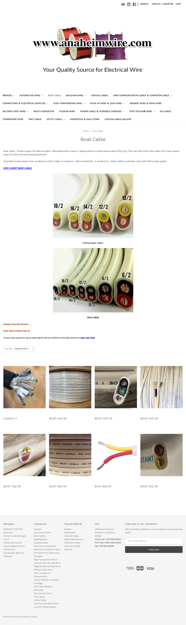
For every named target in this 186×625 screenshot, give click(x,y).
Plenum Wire (67, 111)
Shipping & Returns (13, 552)
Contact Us (9, 549)
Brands (8, 95)
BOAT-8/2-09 (103, 486)
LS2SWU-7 (10, 418)
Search (144, 4)
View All (68, 549)
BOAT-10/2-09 (149, 486)
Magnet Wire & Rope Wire (146, 103)
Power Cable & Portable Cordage (102, 111)
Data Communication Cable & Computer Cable (142, 95)
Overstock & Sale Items (84, 119)
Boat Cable (54, 95)
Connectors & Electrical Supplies (25, 103)
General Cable (71, 536)
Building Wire (76, 95)
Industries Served (12, 542)
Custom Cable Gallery (118, 119)
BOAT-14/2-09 (149, 418)
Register (168, 4)
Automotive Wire (31, 95)
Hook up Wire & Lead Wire (107, 103)
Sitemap (7, 556)
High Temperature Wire (69, 103)
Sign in (156, 4)
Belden (67, 529)
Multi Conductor (43, 111)
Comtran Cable (72, 546)
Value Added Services (14, 546)
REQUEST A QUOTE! (13, 529)
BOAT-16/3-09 (57, 486)
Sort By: (9, 348)
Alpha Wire (70, 532)
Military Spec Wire (15, 111)
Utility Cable (56, 119)
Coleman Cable (72, 542)
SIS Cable (165, 111)
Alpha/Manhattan (73, 539)
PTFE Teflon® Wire (142, 111)
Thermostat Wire (13, 119)
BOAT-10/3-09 (103, 418)
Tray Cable (34, 119)
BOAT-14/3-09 (58, 418)
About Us (8, 532)
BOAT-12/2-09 (12, 486)
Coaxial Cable (99, 95)
